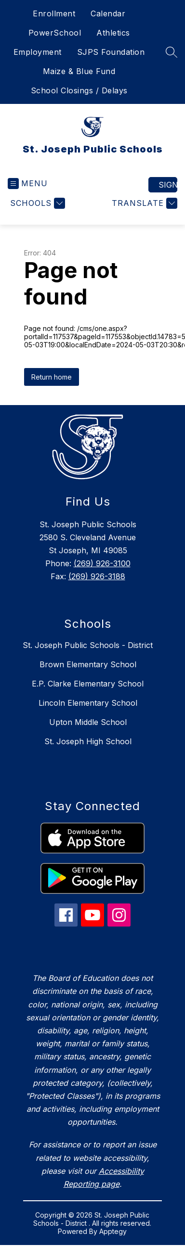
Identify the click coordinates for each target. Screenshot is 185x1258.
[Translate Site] (143, 203)
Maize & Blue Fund (79, 71)
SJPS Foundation (111, 52)
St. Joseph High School (88, 741)
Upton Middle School (88, 722)
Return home (51, 377)
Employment (37, 52)
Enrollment (54, 13)
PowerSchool (54, 33)
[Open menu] (28, 184)
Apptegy (113, 1231)
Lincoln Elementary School (88, 703)
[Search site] (171, 52)
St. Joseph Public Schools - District (88, 645)
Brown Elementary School (88, 664)
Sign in (168, 185)
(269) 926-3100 (102, 563)
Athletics (113, 33)
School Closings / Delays (79, 90)
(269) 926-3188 (96, 576)
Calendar (108, 13)
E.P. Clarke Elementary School (88, 683)
